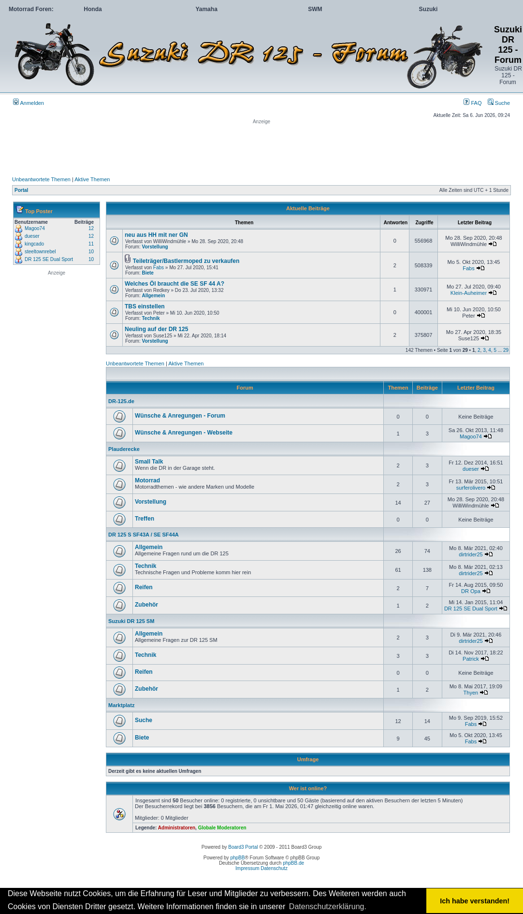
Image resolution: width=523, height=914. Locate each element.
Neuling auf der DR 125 (156, 329)
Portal (21, 190)
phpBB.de (293, 863)
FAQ (472, 103)
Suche (499, 103)
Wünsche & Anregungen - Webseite (183, 432)
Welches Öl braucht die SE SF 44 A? (174, 283)
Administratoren (176, 827)
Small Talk (149, 461)
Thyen (471, 693)
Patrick (471, 659)
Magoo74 (35, 228)
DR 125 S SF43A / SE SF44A (143, 534)
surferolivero (471, 488)
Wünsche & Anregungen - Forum (180, 415)
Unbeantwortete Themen (41, 179)
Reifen (144, 587)
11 (91, 244)
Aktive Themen (92, 179)
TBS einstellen (145, 306)
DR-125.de (121, 401)
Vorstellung (155, 246)
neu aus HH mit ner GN (156, 235)
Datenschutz (274, 868)
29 (505, 350)
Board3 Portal (243, 847)
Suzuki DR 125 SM (131, 621)
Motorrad (147, 480)
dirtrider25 (471, 554)
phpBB (237, 857)
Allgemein (153, 295)
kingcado (34, 244)
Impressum (247, 868)
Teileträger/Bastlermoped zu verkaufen (186, 261)
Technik (151, 318)
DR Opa (470, 591)
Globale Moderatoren (222, 827)
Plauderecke (124, 449)
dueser (32, 236)
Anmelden (28, 103)
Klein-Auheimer (468, 293)
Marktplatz (121, 705)
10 (91, 251)
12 (91, 228)
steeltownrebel (40, 251)
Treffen (144, 518)
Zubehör (146, 604)
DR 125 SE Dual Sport (49, 259)
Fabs (158, 267)
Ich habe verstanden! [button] (474, 901)
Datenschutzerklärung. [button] (327, 906)
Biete (147, 273)
